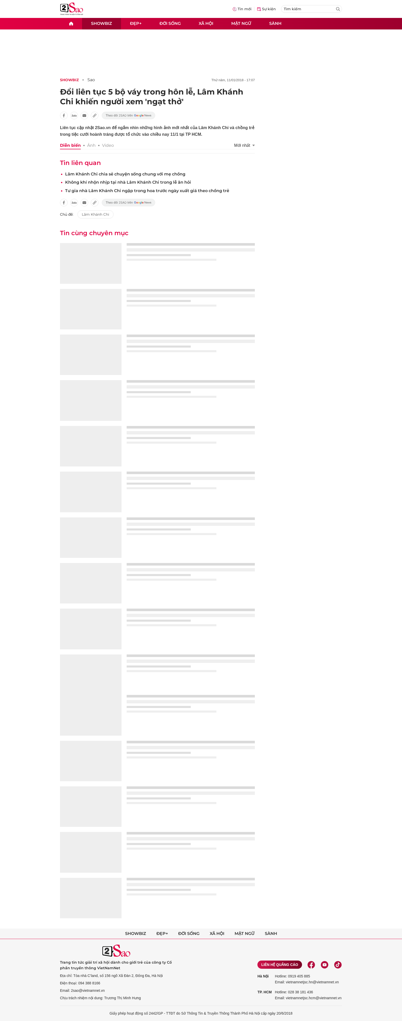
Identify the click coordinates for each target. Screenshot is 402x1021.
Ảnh (91, 145)
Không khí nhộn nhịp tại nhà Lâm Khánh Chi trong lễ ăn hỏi (128, 182)
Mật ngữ (241, 23)
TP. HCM (264, 992)
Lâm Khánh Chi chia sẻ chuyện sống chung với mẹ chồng (125, 174)
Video (108, 145)
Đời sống (170, 23)
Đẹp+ (136, 23)
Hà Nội (263, 976)
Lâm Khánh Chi (95, 214)
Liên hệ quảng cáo (279, 965)
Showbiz (101, 23)
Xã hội (206, 23)
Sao (91, 79)
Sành (275, 23)
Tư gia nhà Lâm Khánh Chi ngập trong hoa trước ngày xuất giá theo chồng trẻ (147, 190)
